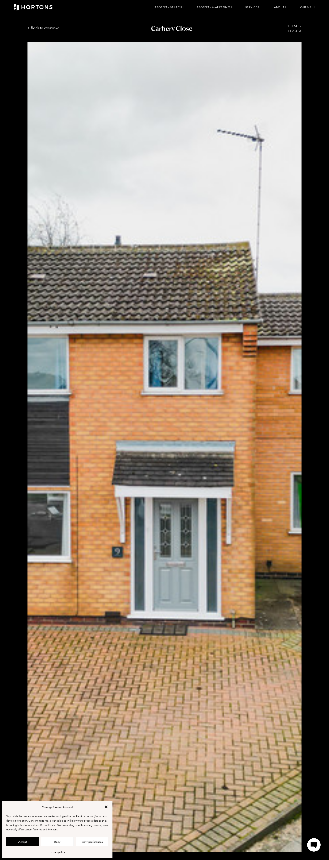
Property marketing (215, 7)
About (280, 7)
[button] (106, 807)
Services (253, 7)
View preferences (92, 842)
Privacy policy (57, 852)
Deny (57, 842)
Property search (169, 7)
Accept (22, 842)
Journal (307, 7)
